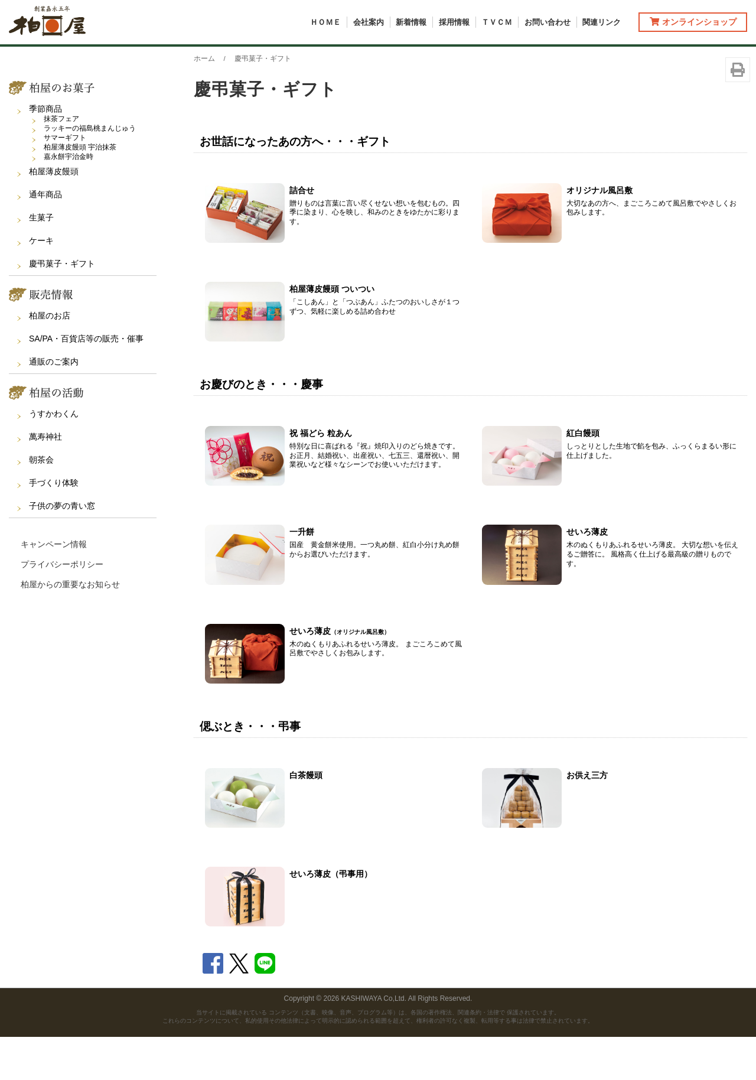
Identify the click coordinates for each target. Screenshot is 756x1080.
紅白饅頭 (582, 476)
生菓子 (41, 260)
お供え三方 (587, 817)
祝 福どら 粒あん (320, 476)
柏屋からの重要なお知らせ (70, 627)
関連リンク (601, 22)
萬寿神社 (45, 479)
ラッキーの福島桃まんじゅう (90, 171)
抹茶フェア (61, 161)
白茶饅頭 (305, 817)
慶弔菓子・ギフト (62, 306)
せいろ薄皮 (587, 575)
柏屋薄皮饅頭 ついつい (331, 331)
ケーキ (41, 283)
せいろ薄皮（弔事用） (330, 917)
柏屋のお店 (49, 358)
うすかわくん (54, 456)
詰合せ (301, 233)
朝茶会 (41, 502)
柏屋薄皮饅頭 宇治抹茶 (80, 190)
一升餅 (301, 575)
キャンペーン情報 (54, 586)
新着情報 (411, 22)
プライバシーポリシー (62, 606)
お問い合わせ (547, 22)
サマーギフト (65, 180)
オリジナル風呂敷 (599, 233)
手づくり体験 (54, 525)
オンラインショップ (693, 22)
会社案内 (368, 22)
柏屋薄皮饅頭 (54, 214)
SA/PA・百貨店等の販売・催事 (86, 381)
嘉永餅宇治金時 (68, 199)
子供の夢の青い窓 (62, 548)
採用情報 (454, 22)
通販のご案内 (54, 404)
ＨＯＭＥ (325, 22)
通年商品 (45, 237)
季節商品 (45, 151)
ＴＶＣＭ (496, 22)
